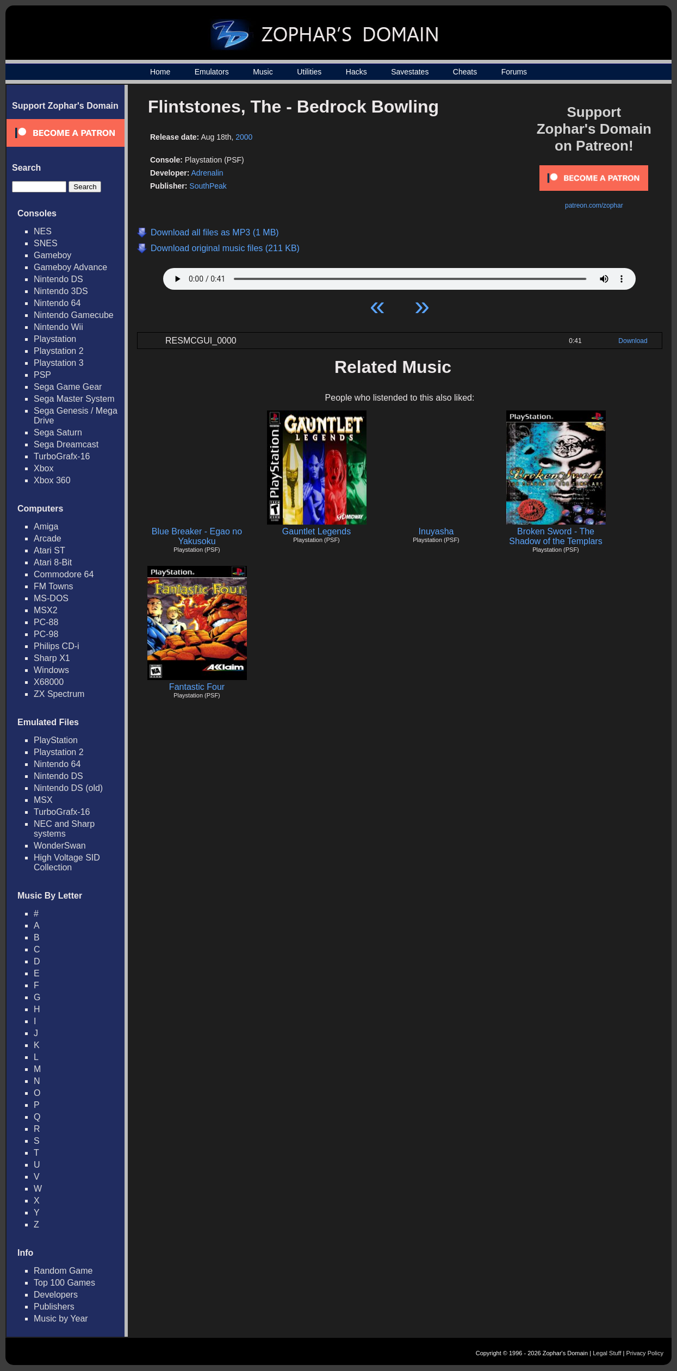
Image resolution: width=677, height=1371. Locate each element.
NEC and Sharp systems (64, 828)
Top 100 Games (64, 1282)
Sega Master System (74, 398)
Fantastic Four (197, 686)
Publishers (54, 1306)
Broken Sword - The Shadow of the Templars (555, 536)
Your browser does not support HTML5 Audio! (399, 276)
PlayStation (56, 740)
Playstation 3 (59, 362)
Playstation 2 (59, 351)
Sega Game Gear (68, 386)
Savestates (409, 71)
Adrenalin (207, 173)
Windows (51, 670)
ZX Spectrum (59, 694)
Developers (56, 1294)
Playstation (55, 339)
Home (160, 71)
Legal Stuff (607, 1353)
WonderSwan (60, 845)
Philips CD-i (56, 646)
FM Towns (53, 586)
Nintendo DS (58, 279)
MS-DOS (51, 598)
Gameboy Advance (70, 267)
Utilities (309, 71)
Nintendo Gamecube (74, 315)
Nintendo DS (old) (68, 788)
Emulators (212, 71)
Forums (514, 71)
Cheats (465, 71)
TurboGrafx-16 (62, 456)
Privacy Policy (644, 1353)
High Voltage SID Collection (67, 862)
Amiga (46, 526)
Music (263, 71)
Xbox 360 (52, 480)
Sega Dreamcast (66, 444)
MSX (43, 800)
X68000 (49, 682)
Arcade (47, 538)
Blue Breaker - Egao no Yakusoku (197, 536)
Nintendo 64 (57, 303)
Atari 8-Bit (53, 562)
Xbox (43, 468)
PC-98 (46, 634)
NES (43, 231)
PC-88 (46, 622)
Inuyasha (436, 531)
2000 (243, 137)
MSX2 (46, 610)
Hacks (356, 71)
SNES (46, 243)
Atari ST (49, 550)
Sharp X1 (52, 658)
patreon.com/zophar (594, 205)
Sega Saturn (58, 432)
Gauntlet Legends (316, 531)
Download (632, 341)
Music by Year (61, 1318)
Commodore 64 (64, 574)
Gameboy (52, 255)
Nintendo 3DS (61, 291)
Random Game (63, 1270)
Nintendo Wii (58, 327)
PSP (42, 374)
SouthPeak (208, 186)
